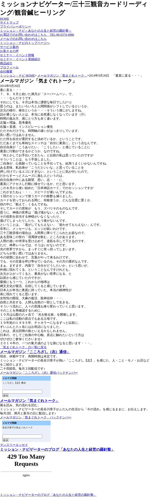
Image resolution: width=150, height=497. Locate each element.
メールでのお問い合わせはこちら (23, 38)
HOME (4, 18)
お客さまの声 (9, 51)
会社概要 (6, 71)
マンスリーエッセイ (14, 444)
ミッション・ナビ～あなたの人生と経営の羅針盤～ (36, 30)
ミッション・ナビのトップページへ (25, 43)
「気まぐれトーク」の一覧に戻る (23, 347)
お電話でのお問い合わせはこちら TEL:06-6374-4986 (37, 34)
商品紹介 (6, 63)
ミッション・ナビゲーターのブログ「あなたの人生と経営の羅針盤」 (57, 449)
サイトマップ (9, 22)
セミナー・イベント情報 (17, 55)
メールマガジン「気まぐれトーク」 (62, 75)
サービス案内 (9, 47)
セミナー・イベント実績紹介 (20, 59)
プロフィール (9, 67)
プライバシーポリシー (15, 26)
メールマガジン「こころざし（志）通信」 (35, 352)
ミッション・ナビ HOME (17, 75)
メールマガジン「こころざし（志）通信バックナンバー (39, 372)
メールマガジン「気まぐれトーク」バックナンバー (36, 417)
